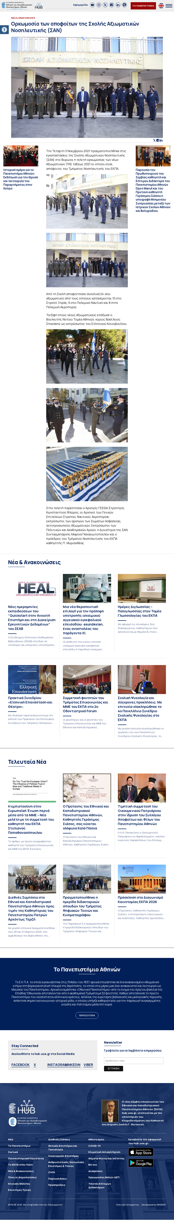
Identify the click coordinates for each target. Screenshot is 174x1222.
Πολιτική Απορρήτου (127, 1204)
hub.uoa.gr (141, 1143)
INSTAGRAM (57, 1064)
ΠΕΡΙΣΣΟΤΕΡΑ (87, 1015)
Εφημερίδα (80, 5)
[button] (4, 29)
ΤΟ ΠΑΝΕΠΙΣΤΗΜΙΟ (143, 5)
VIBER (88, 1064)
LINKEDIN (72, 1064)
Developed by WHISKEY (154, 1204)
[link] (92, 4)
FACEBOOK (20, 1064)
